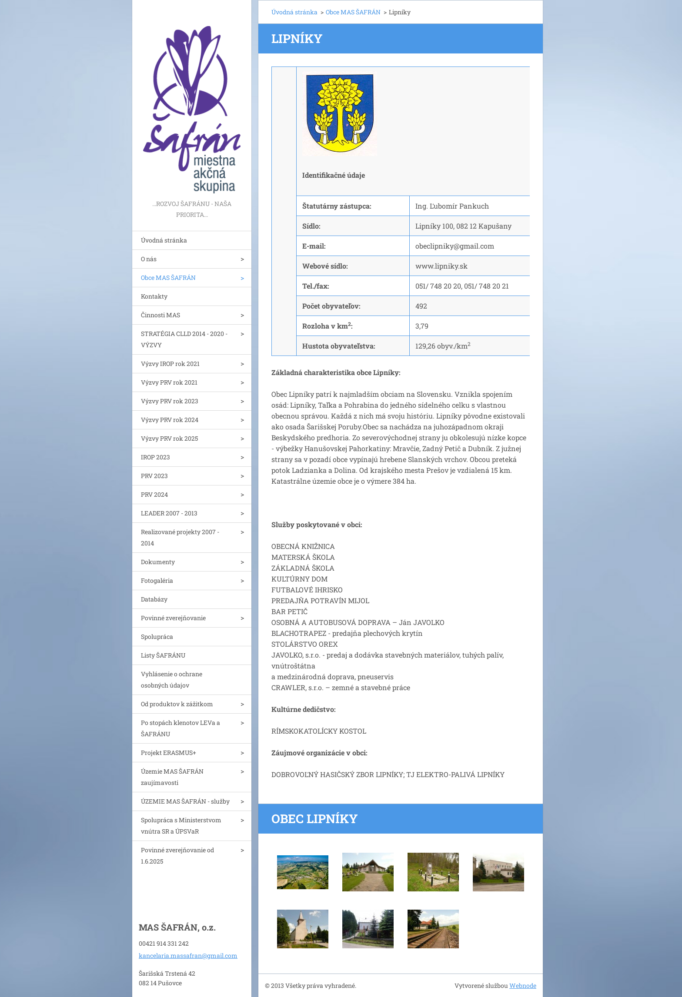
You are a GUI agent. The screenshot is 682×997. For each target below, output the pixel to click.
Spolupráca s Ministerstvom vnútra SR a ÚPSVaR (181, 825)
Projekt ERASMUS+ (168, 752)
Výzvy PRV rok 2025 (169, 438)
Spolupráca (157, 636)
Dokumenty (158, 562)
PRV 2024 (154, 494)
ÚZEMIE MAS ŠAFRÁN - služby (185, 801)
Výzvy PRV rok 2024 (169, 419)
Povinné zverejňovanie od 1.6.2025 (177, 855)
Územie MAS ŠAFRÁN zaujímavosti (172, 777)
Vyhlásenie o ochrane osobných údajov (171, 679)
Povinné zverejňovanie (173, 618)
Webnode (522, 985)
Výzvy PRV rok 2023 (169, 401)
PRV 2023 (154, 476)
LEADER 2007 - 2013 (169, 513)
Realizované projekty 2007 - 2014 (180, 537)
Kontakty (154, 296)
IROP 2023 (155, 457)
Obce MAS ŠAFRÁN (168, 277)
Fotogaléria (157, 580)
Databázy (154, 599)
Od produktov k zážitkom (177, 704)
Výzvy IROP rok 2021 (170, 363)
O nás (149, 259)
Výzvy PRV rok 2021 (169, 382)
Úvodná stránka (164, 240)
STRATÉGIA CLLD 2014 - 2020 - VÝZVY (184, 339)
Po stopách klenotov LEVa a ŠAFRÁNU (180, 728)
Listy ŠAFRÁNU (163, 655)
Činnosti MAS (160, 315)
